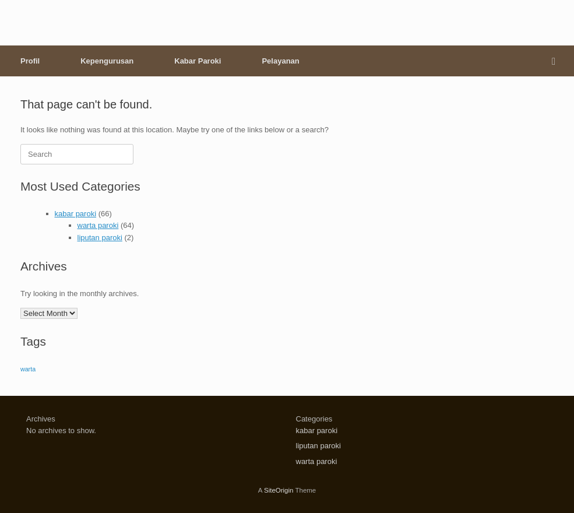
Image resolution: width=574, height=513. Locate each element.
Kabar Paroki (197, 61)
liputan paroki (100, 237)
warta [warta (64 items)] (28, 369)
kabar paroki (76, 213)
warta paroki (98, 225)
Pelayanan (280, 61)
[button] (557, 60)
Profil (30, 61)
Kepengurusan (106, 61)
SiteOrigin (279, 490)
